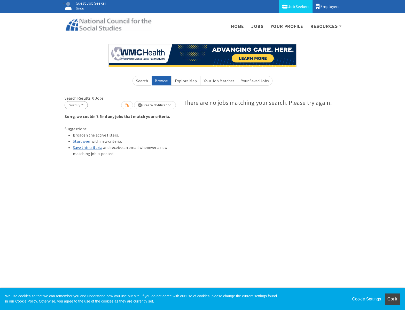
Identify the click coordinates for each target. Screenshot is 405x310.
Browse (161, 80)
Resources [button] (324, 26)
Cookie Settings (366, 299)
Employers (327, 6)
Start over (82, 141)
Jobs (257, 26)
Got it (392, 299)
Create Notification (155, 105)
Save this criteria (87, 147)
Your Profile (287, 26)
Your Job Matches (219, 80)
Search (142, 80)
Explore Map (186, 80)
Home (237, 26)
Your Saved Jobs (255, 80)
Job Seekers (295, 6)
